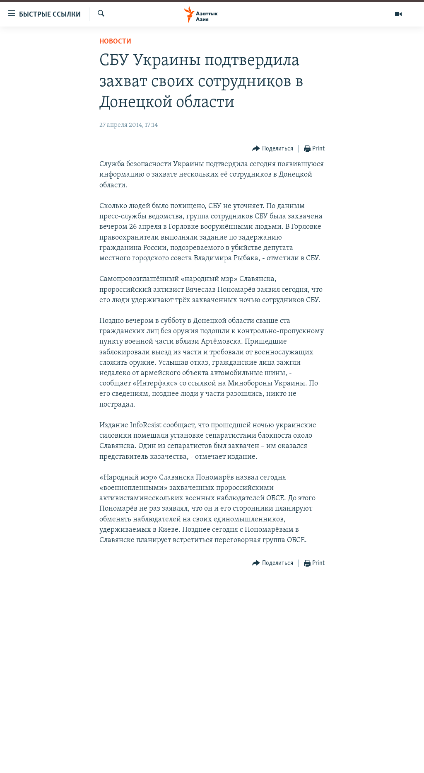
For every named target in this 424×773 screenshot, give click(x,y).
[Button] (272, 149)
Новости (115, 42)
